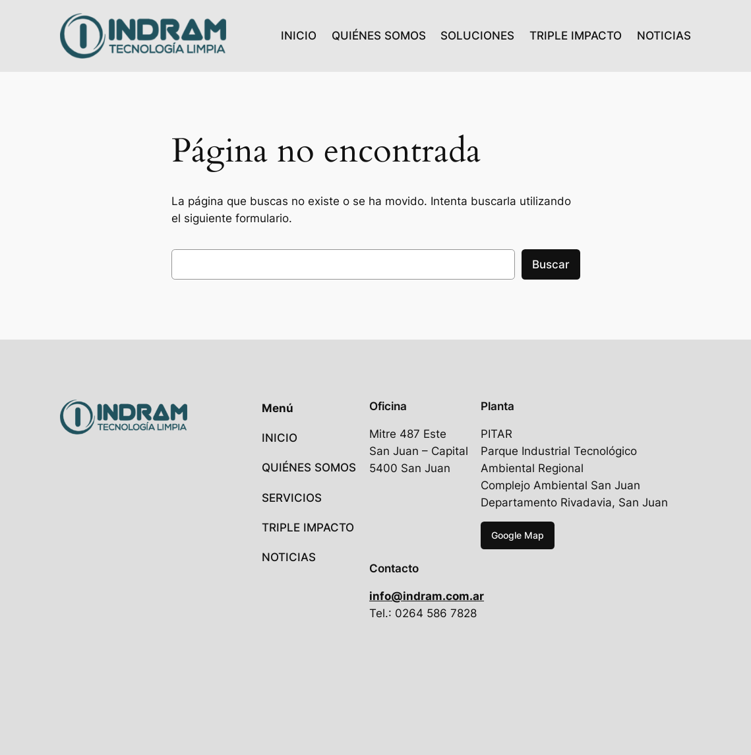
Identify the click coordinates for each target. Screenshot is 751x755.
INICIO (298, 35)
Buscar (551, 264)
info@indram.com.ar (426, 596)
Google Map (517, 535)
